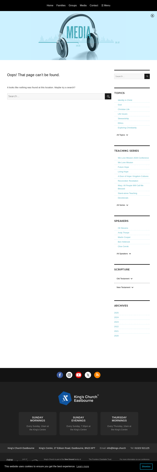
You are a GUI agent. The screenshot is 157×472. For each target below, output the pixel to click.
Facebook (60, 375)
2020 (116, 336)
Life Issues (122, 114)
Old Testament (123, 278)
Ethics (120, 123)
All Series (121, 205)
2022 (116, 326)
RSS (97, 375)
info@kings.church (116, 448)
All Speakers (122, 253)
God (120, 105)
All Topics (121, 135)
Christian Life (124, 109)
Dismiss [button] (146, 466)
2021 (116, 331)
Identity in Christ (125, 100)
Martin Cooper (124, 237)
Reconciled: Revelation (128, 181)
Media (83, 5)
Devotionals (123, 198)
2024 (116, 317)
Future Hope (123, 167)
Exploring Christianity (127, 128)
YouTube (78, 375)
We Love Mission (125, 162)
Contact (94, 5)
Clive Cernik (123, 246)
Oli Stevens (123, 228)
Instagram (69, 375)
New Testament (123, 287)
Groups (73, 5)
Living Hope (123, 172)
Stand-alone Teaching (127, 193)
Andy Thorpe (123, 232)
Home (50, 5)
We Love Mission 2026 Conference (133, 158)
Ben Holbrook (124, 242)
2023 (116, 322)
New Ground (69, 459)
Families (61, 5)
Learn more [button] (83, 466)
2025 (116, 313)
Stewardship (123, 118)
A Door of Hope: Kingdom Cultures (133, 176)
